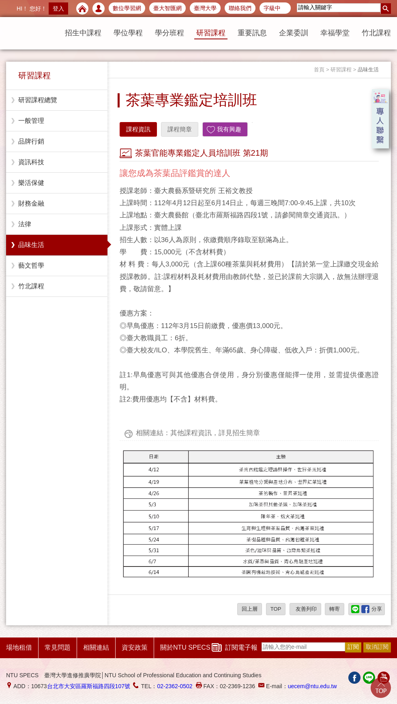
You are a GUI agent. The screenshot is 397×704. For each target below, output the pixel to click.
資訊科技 (31, 162)
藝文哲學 (31, 265)
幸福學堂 (335, 33)
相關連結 (96, 647)
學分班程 (169, 33)
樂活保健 (31, 182)
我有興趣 (229, 129)
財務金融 (31, 203)
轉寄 (334, 609)
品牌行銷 (31, 141)
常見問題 (58, 647)
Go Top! (381, 688)
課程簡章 (179, 129)
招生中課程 (83, 33)
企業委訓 (293, 33)
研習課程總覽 (37, 100)
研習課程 (210, 33)
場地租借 (19, 647)
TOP (275, 609)
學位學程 (128, 33)
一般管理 (31, 120)
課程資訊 (138, 129)
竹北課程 (376, 33)
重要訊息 (252, 33)
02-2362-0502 (174, 686)
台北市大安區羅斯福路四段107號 (88, 686)
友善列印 (305, 609)
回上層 (250, 609)
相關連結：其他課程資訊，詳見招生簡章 (198, 433)
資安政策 (135, 647)
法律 (24, 224)
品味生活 (31, 244)
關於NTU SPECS (185, 647)
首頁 (319, 70)
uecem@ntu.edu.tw (312, 686)
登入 (58, 8)
